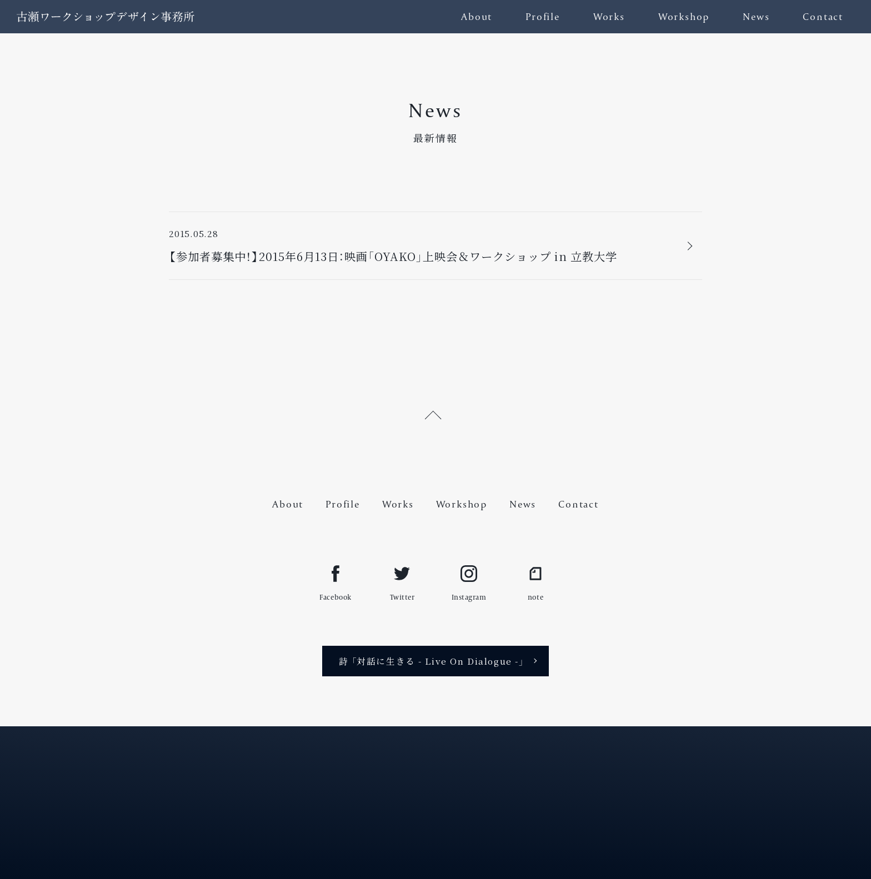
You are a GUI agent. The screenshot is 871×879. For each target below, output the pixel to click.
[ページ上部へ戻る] (435, 413)
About (476, 16)
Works (609, 16)
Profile (542, 16)
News (756, 16)
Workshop (683, 16)
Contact (823, 16)
